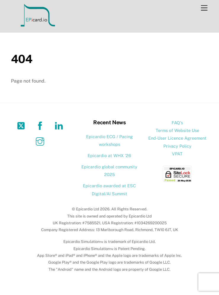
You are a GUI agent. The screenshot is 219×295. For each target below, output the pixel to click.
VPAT (177, 153)
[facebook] (41, 125)
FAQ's (177, 122)
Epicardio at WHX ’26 (109, 155)
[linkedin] (60, 125)
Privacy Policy (177, 146)
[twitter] (22, 125)
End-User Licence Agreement (177, 138)
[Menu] (204, 8)
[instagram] (41, 141)
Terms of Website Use (177, 130)
